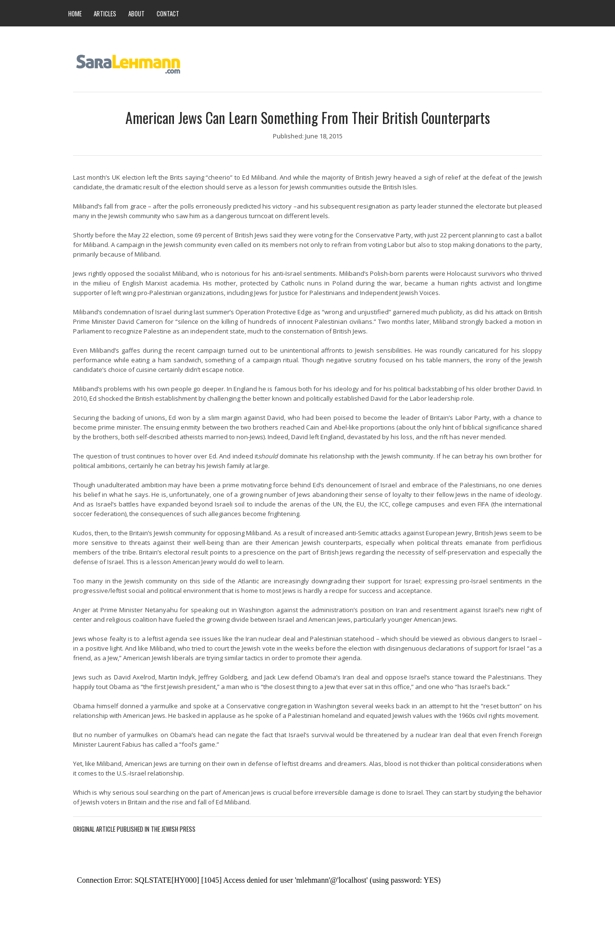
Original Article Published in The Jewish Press (134, 829)
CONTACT (168, 13)
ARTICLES (105, 13)
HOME (75, 13)
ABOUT (136, 13)
